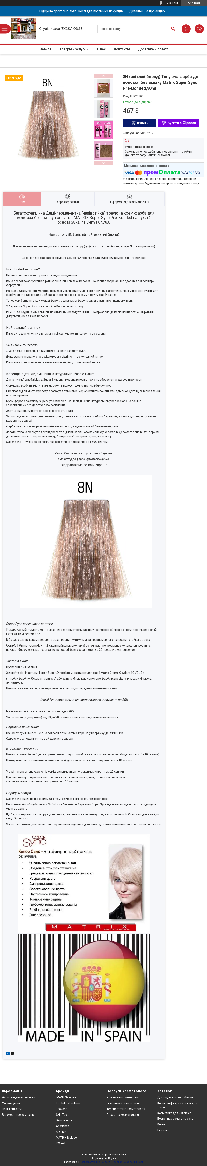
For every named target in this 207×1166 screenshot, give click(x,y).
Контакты (122, 49)
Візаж (161, 1124)
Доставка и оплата (153, 49)
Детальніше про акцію (147, 11)
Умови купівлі (11, 1103)
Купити (142, 123)
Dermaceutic (64, 1120)
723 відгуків (171, 2)
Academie (62, 1126)
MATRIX (61, 1132)
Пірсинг (162, 1130)
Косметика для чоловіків (174, 1113)
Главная (45, 49)
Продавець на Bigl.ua (103, 1158)
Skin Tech (62, 1114)
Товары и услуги (73, 49)
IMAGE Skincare (66, 1097)
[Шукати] (173, 29)
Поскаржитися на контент (95, 1162)
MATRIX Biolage (66, 1137)
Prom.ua (123, 1154)
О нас (101, 49)
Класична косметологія (123, 1097)
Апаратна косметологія (123, 1114)
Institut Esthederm (68, 1103)
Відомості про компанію (18, 1114)
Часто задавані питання (18, 1097)
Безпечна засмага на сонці (175, 1118)
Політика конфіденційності (128, 1162)
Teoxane (61, 1109)
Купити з (182, 123)
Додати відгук (199, 28)
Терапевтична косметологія (126, 1109)
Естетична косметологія (123, 1103)
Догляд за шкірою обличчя (175, 1097)
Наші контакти (12, 1109)
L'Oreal (60, 1143)
